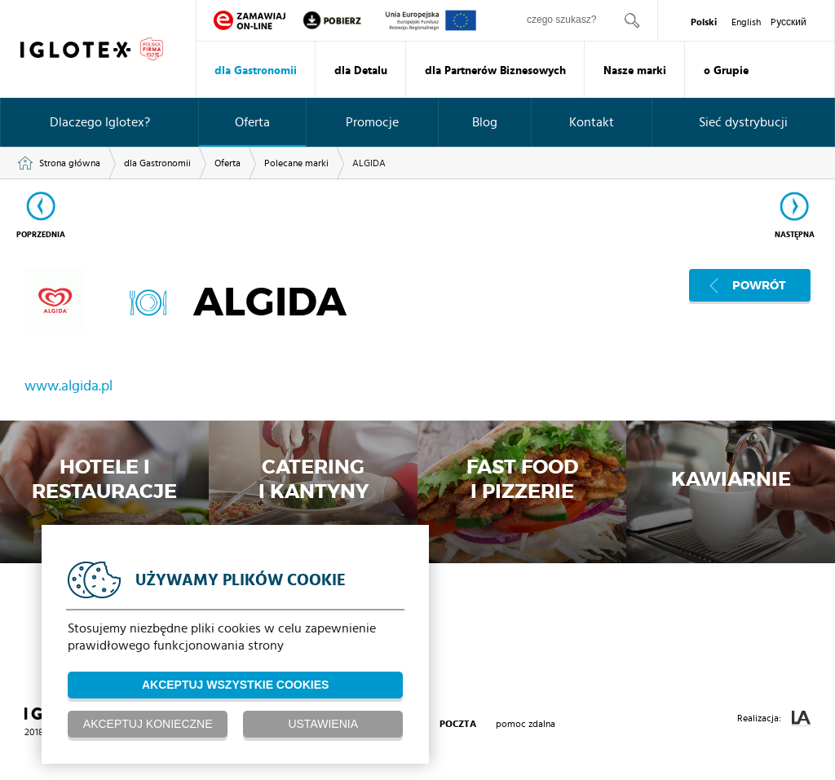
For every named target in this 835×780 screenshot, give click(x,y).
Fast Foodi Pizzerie (522, 480)
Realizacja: (774, 718)
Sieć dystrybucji (743, 122)
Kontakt (591, 122)
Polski (704, 22)
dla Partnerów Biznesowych (495, 71)
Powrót (759, 285)
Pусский (788, 22)
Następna (795, 235)
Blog (484, 122)
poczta (458, 724)
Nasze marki (634, 71)
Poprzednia (40, 235)
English (746, 22)
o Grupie (726, 71)
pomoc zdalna (525, 724)
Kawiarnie (731, 480)
